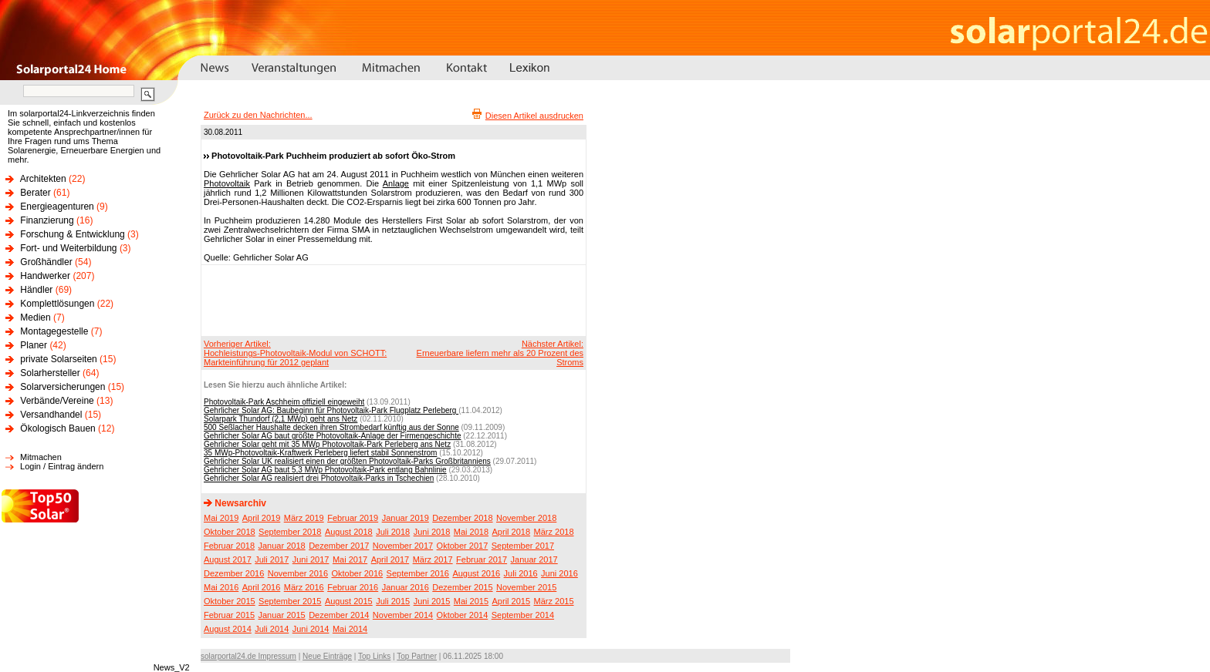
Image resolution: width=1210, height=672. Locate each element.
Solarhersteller (49, 373)
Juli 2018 (393, 531)
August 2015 (349, 601)
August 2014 (228, 628)
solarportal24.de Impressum (248, 656)
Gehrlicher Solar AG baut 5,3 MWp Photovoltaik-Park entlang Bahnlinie (325, 469)
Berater (35, 192)
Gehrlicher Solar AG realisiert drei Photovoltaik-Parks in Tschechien (319, 478)
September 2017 (523, 545)
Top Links (374, 656)
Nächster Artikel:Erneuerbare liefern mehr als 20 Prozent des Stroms (500, 353)
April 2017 (390, 559)
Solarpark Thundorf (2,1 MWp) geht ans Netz (280, 419)
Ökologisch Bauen (57, 428)
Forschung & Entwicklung (72, 234)
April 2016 (261, 587)
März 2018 (554, 531)
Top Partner (417, 656)
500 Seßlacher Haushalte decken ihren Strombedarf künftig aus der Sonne (331, 427)
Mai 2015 (471, 601)
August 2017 (228, 559)
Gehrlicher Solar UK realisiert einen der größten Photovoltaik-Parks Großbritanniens (347, 461)
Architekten (43, 178)
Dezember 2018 (462, 517)
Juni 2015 (432, 601)
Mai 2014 (350, 628)
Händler (36, 289)
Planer (33, 345)
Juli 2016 (521, 573)
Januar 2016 (405, 587)
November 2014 (403, 615)
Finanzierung (46, 220)
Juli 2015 (393, 601)
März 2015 (554, 601)
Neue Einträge (327, 656)
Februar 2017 (481, 559)
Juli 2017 (272, 559)
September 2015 (290, 601)
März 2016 (304, 587)
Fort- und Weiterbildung (68, 248)
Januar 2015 (282, 615)
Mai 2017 (350, 559)
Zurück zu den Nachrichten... (258, 114)
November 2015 (526, 587)
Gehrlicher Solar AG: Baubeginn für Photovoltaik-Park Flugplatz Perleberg (331, 410)
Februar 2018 (229, 545)
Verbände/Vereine (56, 400)
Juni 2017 (311, 559)
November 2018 (526, 517)
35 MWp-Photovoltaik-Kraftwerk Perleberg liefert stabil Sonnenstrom (320, 453)
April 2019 (261, 517)
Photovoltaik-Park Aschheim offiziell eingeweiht (284, 402)
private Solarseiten (58, 359)
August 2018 (349, 531)
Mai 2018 (471, 531)
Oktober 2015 (229, 601)
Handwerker (45, 275)
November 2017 (403, 545)
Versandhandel (51, 414)
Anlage (396, 183)
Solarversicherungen (62, 386)
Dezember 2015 (462, 587)
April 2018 (511, 531)
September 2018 (290, 531)
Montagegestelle (54, 331)
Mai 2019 (221, 517)
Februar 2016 (352, 587)
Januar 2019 (405, 517)
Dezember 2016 (234, 573)
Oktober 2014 (462, 615)
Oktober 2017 (462, 545)
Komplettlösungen (57, 303)
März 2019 (304, 517)
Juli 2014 (272, 628)
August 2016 (476, 573)
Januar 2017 (534, 559)
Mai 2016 (221, 587)
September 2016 (418, 573)
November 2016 (298, 573)
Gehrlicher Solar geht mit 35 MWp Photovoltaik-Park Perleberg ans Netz (327, 444)
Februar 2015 (229, 615)
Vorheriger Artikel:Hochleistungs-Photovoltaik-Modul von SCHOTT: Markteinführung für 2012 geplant (295, 353)
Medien (35, 317)
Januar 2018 (282, 545)
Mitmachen (41, 457)
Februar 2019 (352, 517)
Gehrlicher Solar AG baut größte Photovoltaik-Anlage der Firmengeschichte (332, 436)
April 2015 (511, 601)
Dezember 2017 (339, 545)
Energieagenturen (56, 206)
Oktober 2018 (229, 531)
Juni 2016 (559, 573)
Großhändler (46, 262)
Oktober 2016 (357, 573)
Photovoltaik (227, 183)
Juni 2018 (432, 531)
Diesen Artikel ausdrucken (534, 115)
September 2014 (523, 615)
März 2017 (433, 559)
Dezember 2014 (339, 615)
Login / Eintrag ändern (61, 466)
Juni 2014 (311, 628)
